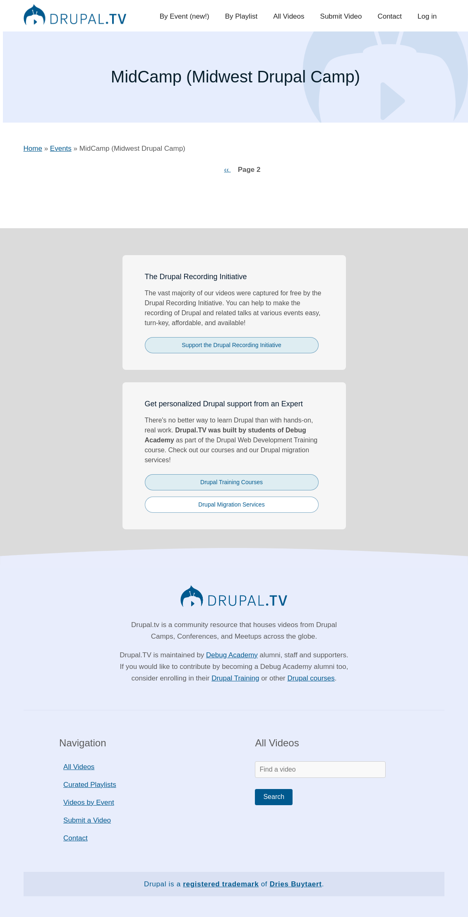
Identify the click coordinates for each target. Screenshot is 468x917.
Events (61, 148)
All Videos (291, 16)
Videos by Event (88, 802)
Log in (427, 16)
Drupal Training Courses (231, 482)
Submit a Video (87, 820)
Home (33, 148)
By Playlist (245, 16)
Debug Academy (232, 655)
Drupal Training (235, 678)
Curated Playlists (89, 785)
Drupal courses (310, 678)
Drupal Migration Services (231, 504)
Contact (391, 16)
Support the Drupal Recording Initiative (231, 345)
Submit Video (343, 16)
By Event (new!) (189, 16)
